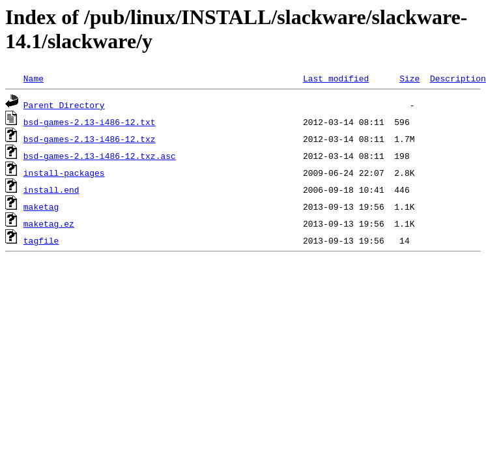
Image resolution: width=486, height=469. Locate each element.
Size (409, 78)
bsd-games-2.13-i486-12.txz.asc (99, 156)
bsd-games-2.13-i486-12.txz (89, 139)
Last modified (336, 78)
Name (33, 78)
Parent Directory (64, 105)
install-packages (64, 172)
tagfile (41, 240)
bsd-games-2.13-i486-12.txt (89, 122)
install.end (51, 189)
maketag (41, 206)
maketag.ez (48, 223)
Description (458, 78)
